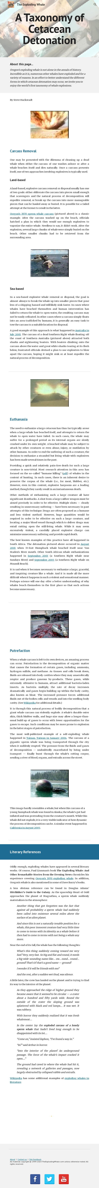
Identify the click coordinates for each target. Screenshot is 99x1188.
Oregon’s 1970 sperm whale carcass (32, 213)
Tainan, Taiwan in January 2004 (46, 738)
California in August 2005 (25, 827)
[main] (49, 28)
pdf (65, 473)
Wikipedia (30, 702)
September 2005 (44, 559)
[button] (4, 4)
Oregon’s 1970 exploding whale (54, 878)
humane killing (51, 473)
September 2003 (38, 555)
